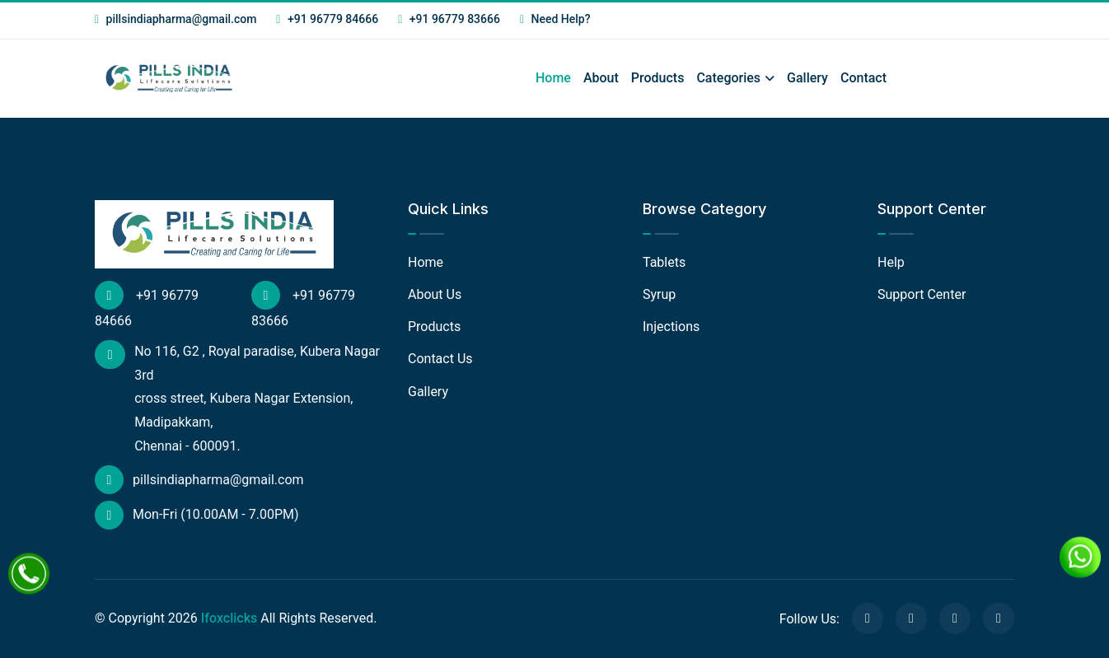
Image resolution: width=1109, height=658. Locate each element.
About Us (434, 294)
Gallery (807, 78)
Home (553, 78)
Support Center (921, 294)
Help (891, 262)
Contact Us (440, 358)
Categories (728, 78)
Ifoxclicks (229, 618)
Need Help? (555, 19)
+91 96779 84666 (327, 19)
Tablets (664, 262)
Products (658, 78)
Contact (863, 78)
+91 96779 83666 (449, 19)
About (601, 78)
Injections (671, 326)
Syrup (659, 294)
